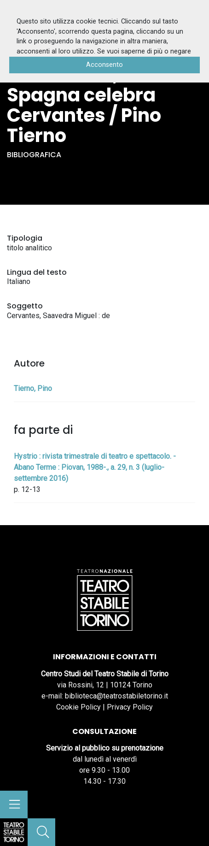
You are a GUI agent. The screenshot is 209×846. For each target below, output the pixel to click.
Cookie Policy (78, 707)
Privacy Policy (130, 707)
